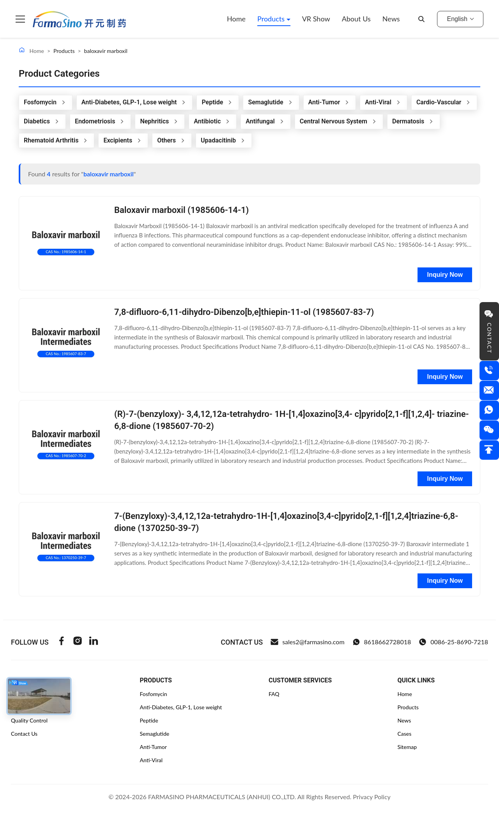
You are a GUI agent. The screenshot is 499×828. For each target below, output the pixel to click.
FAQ (274, 694)
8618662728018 (381, 642)
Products (272, 18)
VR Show (316, 18)
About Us (356, 18)
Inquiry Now (445, 274)
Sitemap (407, 747)
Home (236, 18)
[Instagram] (78, 642)
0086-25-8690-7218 (453, 642)
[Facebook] (62, 642)
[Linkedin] (93, 642)
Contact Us (24, 733)
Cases (404, 733)
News (391, 18)
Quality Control (29, 720)
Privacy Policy (372, 796)
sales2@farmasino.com (307, 642)
